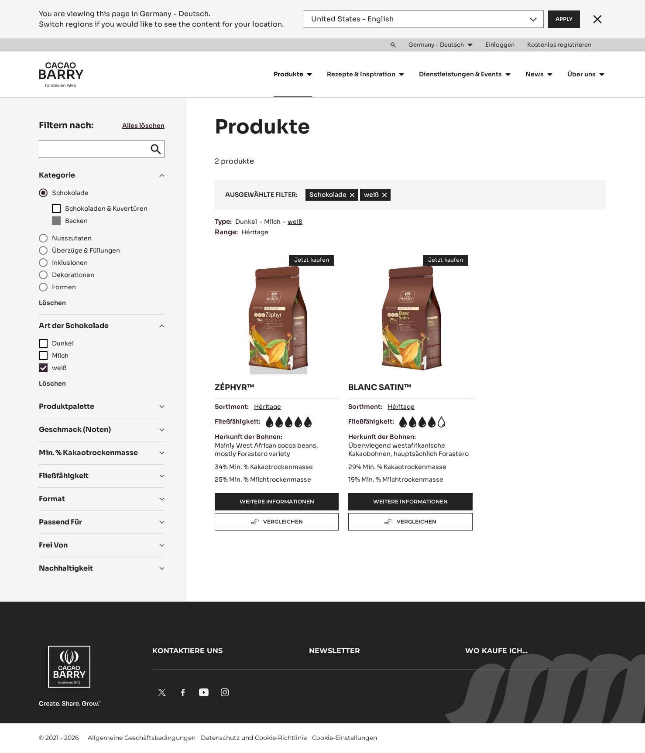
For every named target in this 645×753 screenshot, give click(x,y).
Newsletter (334, 651)
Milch (272, 222)
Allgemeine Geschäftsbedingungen (142, 738)
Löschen (52, 303)
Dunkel (246, 222)
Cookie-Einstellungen (344, 738)
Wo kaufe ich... (496, 651)
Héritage (254, 232)
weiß (295, 222)
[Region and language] (423, 19)
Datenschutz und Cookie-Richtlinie (254, 738)
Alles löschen (143, 126)
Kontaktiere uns (187, 651)
